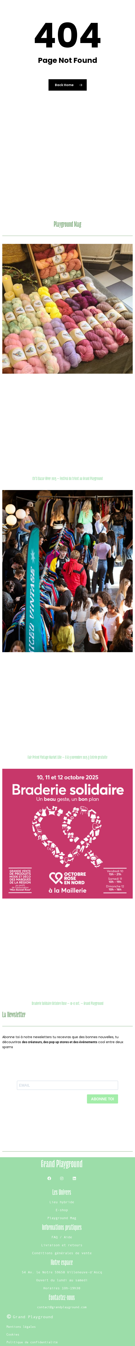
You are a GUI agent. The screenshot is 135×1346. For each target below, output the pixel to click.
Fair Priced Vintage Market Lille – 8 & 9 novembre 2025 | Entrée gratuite (67, 757)
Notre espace (62, 1262)
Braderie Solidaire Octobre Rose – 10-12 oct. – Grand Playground (67, 1003)
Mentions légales (21, 1326)
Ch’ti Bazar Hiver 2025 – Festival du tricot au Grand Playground (67, 479)
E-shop (62, 1210)
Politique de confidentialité (32, 1342)
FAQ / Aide (61, 1237)
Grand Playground (62, 1164)
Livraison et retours (61, 1245)
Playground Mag (61, 1218)
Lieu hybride (61, 1202)
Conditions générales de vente (62, 1253)
